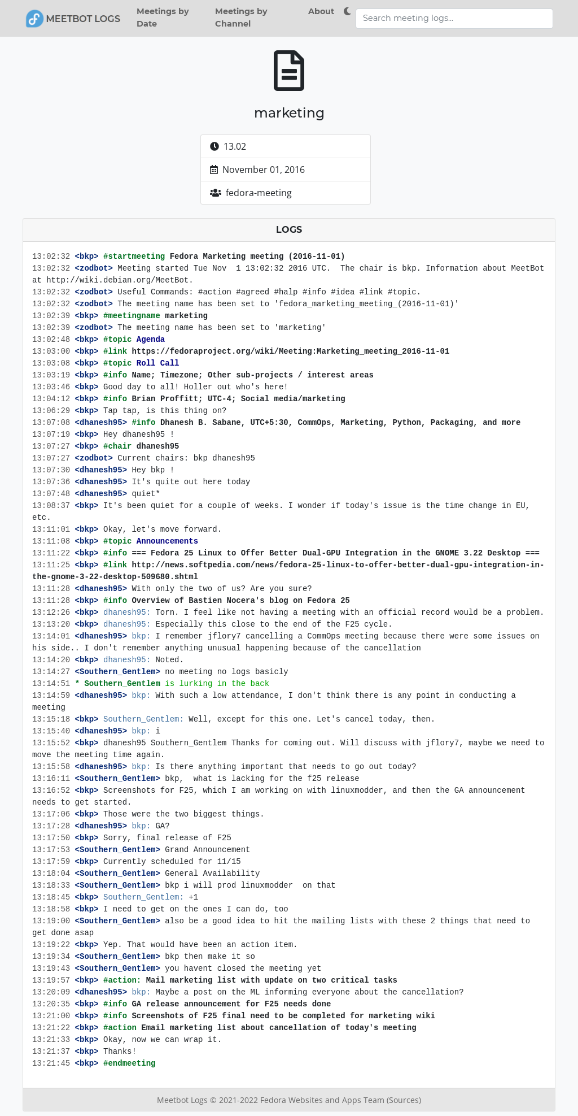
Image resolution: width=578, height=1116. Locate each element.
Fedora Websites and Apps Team (323, 1100)
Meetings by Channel (241, 17)
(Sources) (404, 1100)
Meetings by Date (163, 17)
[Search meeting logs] (454, 18)
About (321, 11)
